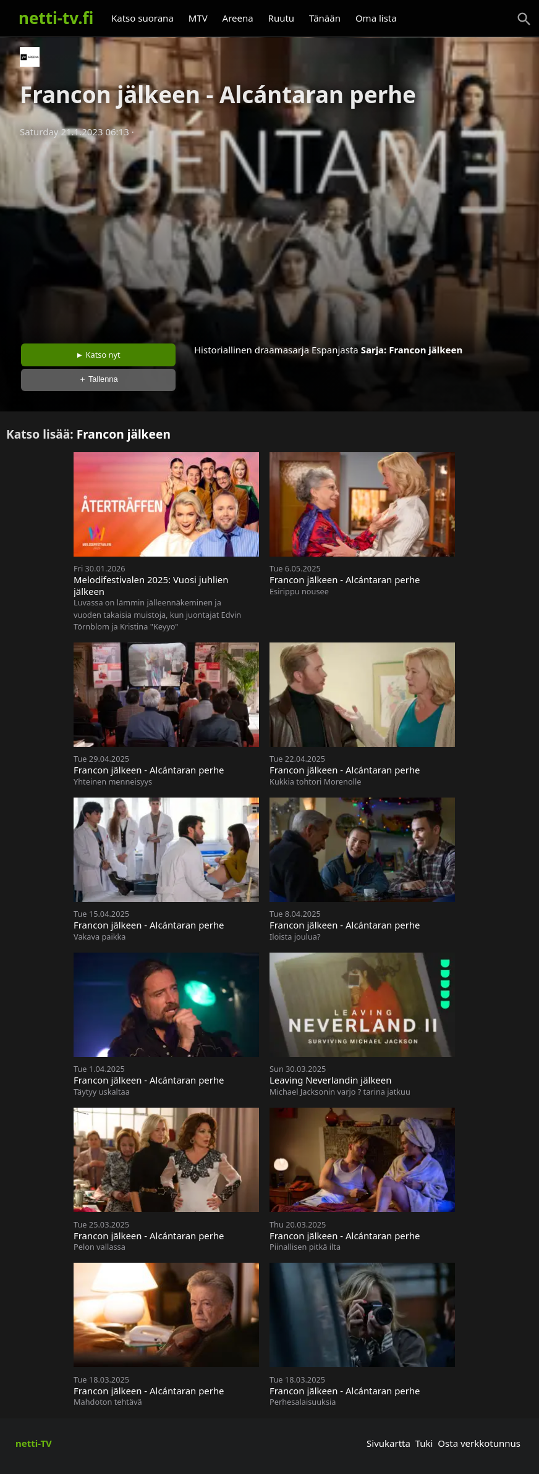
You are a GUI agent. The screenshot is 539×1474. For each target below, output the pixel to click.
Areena (238, 18)
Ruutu (281, 18)
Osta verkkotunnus (479, 1443)
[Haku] (524, 19)
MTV (198, 18)
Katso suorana (142, 18)
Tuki (424, 1443)
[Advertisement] (269, 236)
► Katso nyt (98, 354)
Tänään (325, 18)
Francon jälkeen (425, 349)
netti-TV (33, 1443)
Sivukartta (388, 1443)
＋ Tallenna (98, 379)
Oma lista (376, 18)
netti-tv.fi (56, 18)
